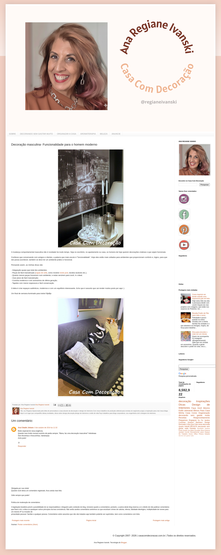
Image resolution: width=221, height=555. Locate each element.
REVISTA (193, 426)
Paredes (193, 428)
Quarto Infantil (184, 426)
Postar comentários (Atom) (28, 524)
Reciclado (182, 424)
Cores (194, 413)
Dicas (182, 404)
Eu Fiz (200, 420)
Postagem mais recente (21, 520)
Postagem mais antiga (161, 520)
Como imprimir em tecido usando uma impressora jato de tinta (201, 297)
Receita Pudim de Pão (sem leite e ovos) (200, 314)
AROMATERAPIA (88, 134)
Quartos (191, 422)
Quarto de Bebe (188, 430)
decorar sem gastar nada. (186, 435)
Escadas (197, 430)
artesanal (188, 410)
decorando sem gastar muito (194, 415)
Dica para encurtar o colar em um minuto (199, 333)
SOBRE (12, 134)
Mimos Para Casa (201, 410)
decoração (185, 401)
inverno (207, 428)
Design (207, 422)
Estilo (181, 410)
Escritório (200, 428)
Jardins (207, 420)
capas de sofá (41, 273)
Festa (180, 430)
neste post (64, 273)
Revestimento (194, 432)
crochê (187, 432)
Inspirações (203, 401)
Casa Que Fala (192, 424)
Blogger (124, 543)
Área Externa (205, 430)
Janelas (181, 432)
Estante (207, 434)
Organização (204, 413)
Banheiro (199, 422)
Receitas (182, 418)
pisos (202, 432)
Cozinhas (182, 422)
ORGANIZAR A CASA (66, 134)
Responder (22, 446)
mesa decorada (204, 424)
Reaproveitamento (201, 418)
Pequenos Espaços (188, 420)
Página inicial (91, 520)
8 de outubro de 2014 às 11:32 (46, 428)
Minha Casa (184, 413)
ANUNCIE (116, 134)
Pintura (201, 434)
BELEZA (104, 134)
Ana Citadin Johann (26, 428)
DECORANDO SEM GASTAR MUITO (36, 134)
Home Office (193, 434)
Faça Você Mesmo (200, 408)
